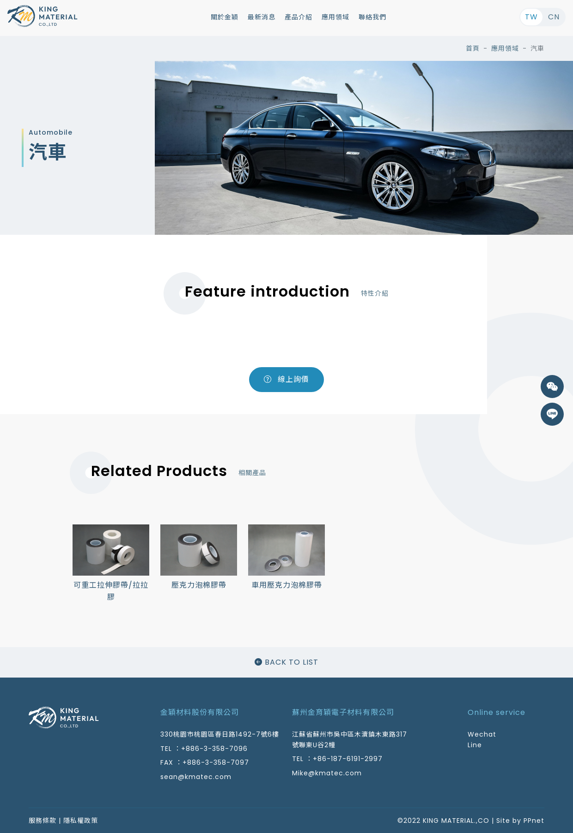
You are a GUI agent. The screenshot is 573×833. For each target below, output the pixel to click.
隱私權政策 (80, 820)
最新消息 (261, 17)
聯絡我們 (372, 17)
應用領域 (335, 17)
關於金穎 (224, 17)
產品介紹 (298, 17)
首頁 (473, 48)
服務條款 (42, 820)
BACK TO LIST (286, 662)
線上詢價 (286, 379)
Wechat (482, 734)
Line (475, 745)
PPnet (534, 820)
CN (554, 17)
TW (531, 17)
